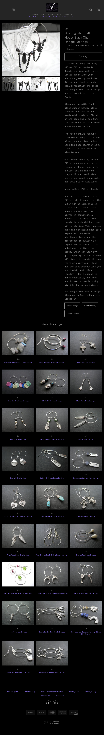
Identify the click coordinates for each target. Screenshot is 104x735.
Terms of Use (45, 695)
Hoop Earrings (72, 306)
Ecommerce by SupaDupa (54, 722)
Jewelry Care (74, 692)
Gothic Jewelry (90, 306)
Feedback (60, 695)
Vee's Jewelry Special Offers (52, 692)
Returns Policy (29, 692)
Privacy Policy (90, 692)
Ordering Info (12, 692)
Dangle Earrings (73, 313)
